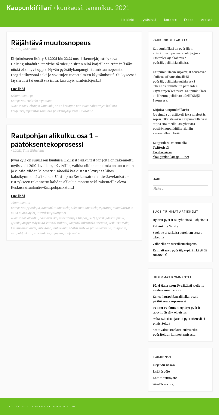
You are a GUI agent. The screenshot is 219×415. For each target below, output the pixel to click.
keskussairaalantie (23, 228)
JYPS (92, 218)
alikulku (32, 218)
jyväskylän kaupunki (110, 218)
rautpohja (119, 228)
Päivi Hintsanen (164, 285)
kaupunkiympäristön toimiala (31, 111)
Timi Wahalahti (33, 150)
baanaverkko (48, 218)
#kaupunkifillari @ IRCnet (171, 157)
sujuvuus (57, 233)
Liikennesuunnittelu (84, 208)
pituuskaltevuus (100, 228)
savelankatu (42, 233)
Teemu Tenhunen (165, 308)
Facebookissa (162, 152)
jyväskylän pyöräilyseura (28, 223)
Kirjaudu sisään (164, 365)
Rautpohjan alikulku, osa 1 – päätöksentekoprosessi (54, 139)
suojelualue (72, 233)
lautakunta (60, 228)
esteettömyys (68, 218)
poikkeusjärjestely (65, 111)
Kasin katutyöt (65, 106)
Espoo (189, 20)
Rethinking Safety (165, 226)
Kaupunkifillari (29, 7)
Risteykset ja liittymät (51, 213)
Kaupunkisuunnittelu (55, 208)
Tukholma (86, 111)
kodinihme (30, 49)
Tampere (170, 20)
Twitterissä (161, 147)
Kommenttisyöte (165, 378)
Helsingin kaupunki (40, 106)
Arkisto (207, 20)
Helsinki (127, 20)
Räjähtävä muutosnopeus (51, 42)
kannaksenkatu (56, 223)
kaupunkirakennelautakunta (87, 223)
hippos (82, 218)
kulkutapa (44, 228)
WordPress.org (163, 384)
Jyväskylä (148, 20)
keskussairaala (118, 223)
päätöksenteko (79, 228)
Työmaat (45, 101)
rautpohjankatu (21, 233)
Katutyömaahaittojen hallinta (96, 106)
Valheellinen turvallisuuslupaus (175, 244)
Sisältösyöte (161, 371)
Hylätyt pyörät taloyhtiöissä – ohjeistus (180, 220)
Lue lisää (18, 89)
